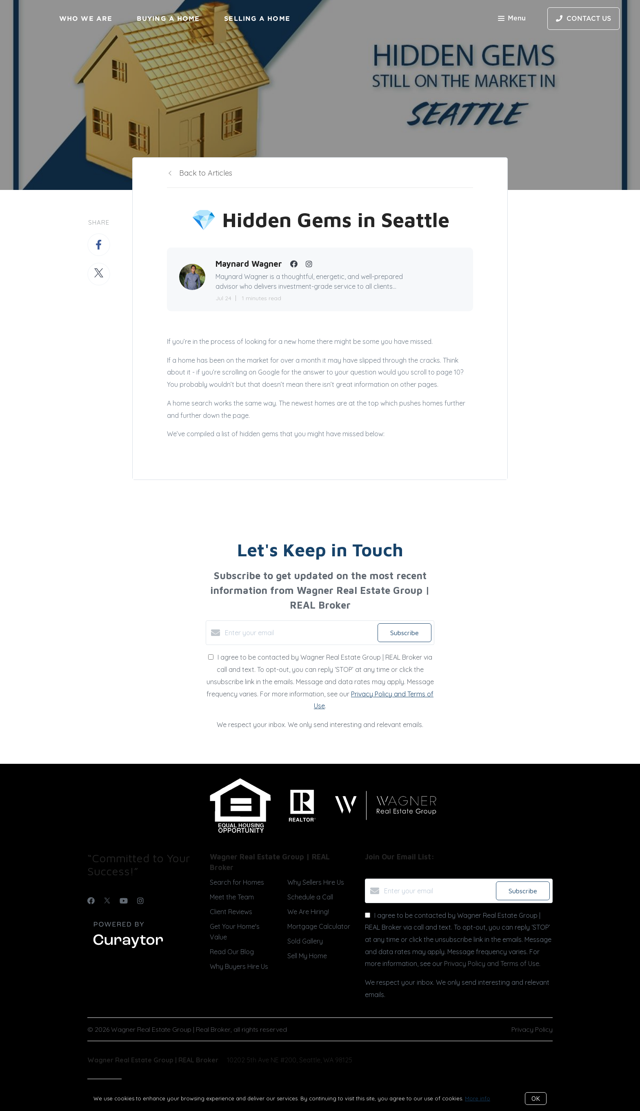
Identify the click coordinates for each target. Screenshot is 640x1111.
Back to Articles (205, 173)
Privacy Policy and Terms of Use (491, 963)
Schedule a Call (310, 897)
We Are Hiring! (308, 912)
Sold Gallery (305, 941)
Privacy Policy (532, 1029)
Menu (512, 19)
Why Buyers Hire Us (239, 966)
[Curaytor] (128, 948)
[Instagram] (140, 901)
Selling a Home (257, 18)
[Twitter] (107, 901)
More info (477, 1098)
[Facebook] (91, 901)
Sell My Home (307, 956)
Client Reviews (231, 912)
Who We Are (85, 18)
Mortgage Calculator (318, 926)
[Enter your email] (299, 632)
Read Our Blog (232, 952)
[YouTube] (124, 901)
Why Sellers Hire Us (315, 882)
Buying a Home (168, 18)
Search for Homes (237, 882)
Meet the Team (232, 897)
